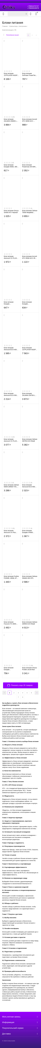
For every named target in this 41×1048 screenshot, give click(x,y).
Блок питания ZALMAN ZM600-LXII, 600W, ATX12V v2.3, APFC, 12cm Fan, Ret (11, 120)
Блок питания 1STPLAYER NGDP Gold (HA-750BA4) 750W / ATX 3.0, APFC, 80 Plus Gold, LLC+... (29, 348)
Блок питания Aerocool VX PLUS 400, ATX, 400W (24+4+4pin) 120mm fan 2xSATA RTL (11, 257)
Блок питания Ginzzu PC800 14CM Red (29, 668)
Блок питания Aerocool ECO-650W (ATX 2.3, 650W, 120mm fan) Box (29, 485)
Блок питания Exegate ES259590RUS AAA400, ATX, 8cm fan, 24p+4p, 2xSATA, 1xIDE (11, 303)
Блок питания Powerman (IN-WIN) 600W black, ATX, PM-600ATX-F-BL (29, 166)
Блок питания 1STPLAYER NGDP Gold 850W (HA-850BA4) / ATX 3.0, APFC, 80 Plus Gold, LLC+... (11, 74)
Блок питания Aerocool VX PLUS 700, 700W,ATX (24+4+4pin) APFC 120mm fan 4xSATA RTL (10, 440)
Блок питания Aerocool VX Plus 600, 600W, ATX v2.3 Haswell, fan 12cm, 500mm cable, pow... (11, 531)
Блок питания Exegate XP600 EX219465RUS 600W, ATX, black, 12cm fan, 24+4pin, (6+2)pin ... (28, 531)
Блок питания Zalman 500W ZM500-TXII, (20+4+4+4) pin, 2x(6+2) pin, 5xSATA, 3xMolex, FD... (11, 485)
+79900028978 (33, 8)
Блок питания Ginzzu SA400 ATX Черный (11, 211)
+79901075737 (33, 6)
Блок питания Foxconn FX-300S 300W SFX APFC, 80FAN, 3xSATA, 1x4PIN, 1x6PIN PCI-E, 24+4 (11, 623)
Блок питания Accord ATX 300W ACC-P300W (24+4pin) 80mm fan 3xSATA (29, 120)
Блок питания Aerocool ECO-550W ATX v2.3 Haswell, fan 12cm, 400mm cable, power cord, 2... (11, 394)
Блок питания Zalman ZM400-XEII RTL (29, 577)
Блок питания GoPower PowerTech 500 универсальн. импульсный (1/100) (29, 74)
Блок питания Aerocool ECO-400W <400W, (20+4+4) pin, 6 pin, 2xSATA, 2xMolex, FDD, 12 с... (11, 348)
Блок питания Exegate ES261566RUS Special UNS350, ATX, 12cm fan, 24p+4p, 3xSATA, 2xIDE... (10, 668)
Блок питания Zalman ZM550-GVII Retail (29, 623)
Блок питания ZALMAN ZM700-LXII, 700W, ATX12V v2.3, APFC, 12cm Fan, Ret (29, 394)
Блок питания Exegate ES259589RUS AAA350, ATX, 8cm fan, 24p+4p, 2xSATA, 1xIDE (29, 303)
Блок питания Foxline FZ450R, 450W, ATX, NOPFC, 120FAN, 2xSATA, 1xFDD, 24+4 (11, 577)
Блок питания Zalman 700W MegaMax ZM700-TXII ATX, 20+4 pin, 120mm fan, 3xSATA (29, 211)
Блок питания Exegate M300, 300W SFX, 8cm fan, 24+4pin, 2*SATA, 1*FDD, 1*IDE (11, 166)
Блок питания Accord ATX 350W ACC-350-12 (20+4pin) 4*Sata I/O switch (29, 257)
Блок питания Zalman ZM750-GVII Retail (29, 440)
